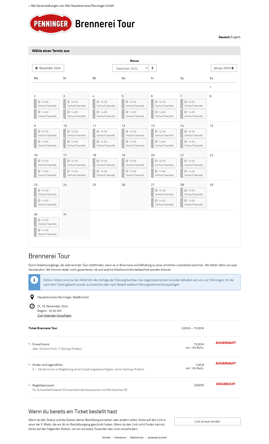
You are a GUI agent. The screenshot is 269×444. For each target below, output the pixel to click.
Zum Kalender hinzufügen (54, 315)
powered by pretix (157, 437)
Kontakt (106, 437)
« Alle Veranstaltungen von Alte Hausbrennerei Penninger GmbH (71, 5)
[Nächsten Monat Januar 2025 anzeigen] (224, 68)
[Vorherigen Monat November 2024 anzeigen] (48, 68)
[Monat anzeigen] (152, 68)
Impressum (120, 437)
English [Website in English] (236, 37)
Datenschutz (137, 437)
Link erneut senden (207, 421)
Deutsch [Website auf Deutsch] (224, 37)
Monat (134, 61)
